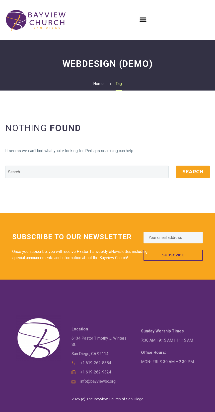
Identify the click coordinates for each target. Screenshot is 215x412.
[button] (142, 19)
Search (193, 172)
